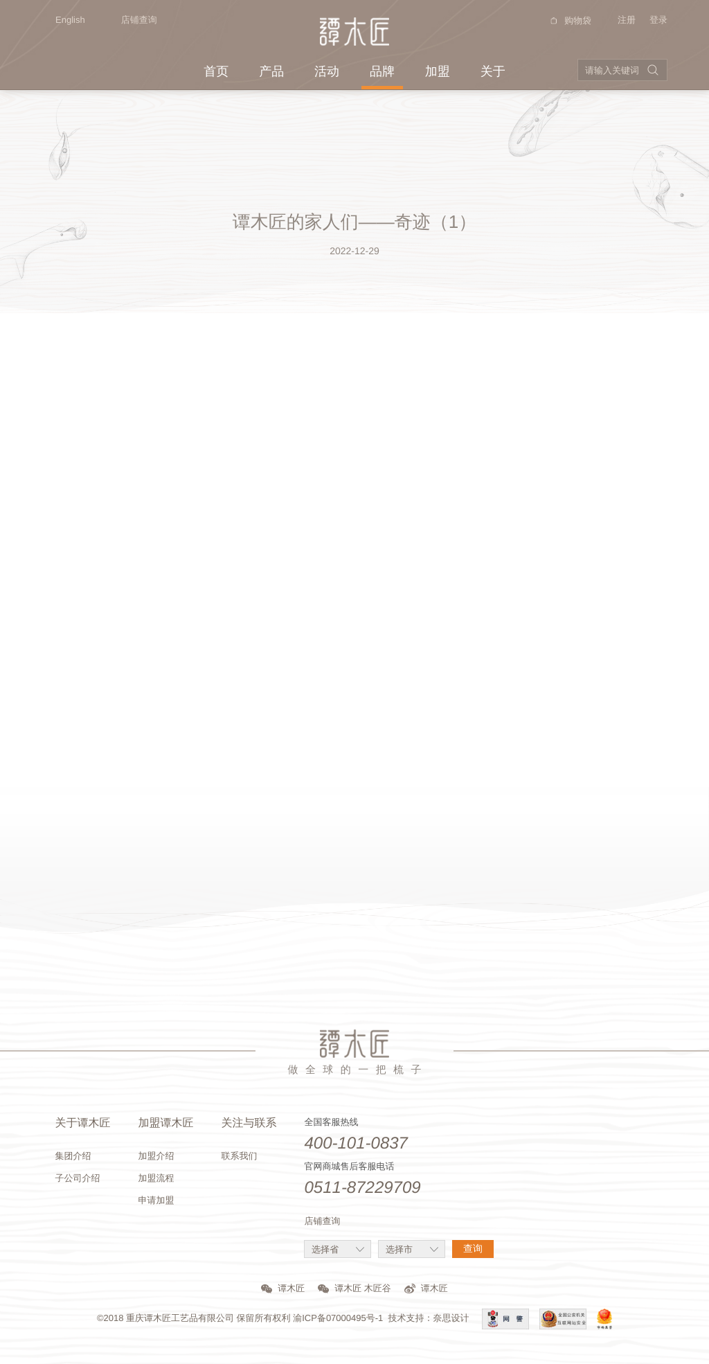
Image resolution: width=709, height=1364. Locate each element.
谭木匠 (283, 1288)
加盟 (437, 71)
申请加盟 (156, 1200)
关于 (493, 71)
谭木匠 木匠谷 (354, 1288)
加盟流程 (156, 1178)
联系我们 (239, 1156)
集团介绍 (73, 1156)
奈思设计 (451, 1318)
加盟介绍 (156, 1156)
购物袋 (569, 20)
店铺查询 (139, 20)
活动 (326, 71)
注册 (627, 20)
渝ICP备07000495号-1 (338, 1318)
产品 (271, 71)
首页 (216, 71)
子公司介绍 (77, 1178)
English (63, 20)
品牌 (382, 71)
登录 (658, 20)
